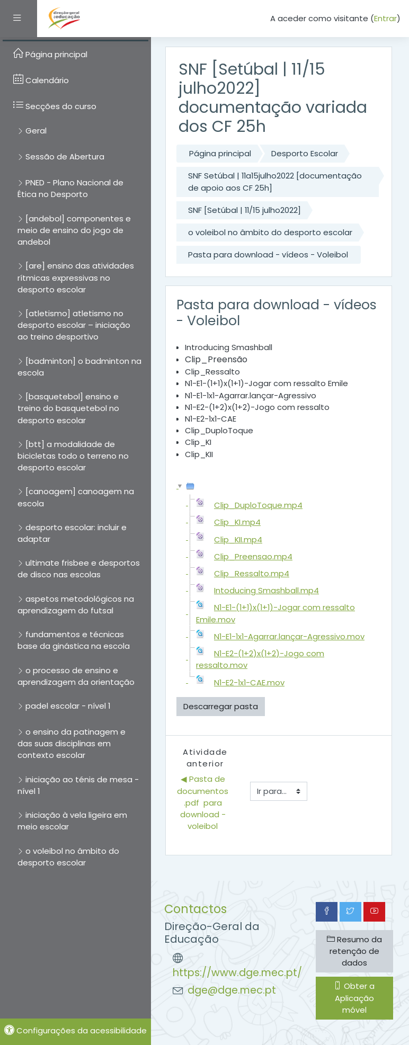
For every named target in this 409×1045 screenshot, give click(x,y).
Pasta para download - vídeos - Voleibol (268, 254)
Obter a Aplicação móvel (354, 997)
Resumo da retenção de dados (354, 951)
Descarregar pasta (220, 706)
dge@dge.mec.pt (232, 990)
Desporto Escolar (304, 153)
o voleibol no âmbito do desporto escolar (270, 232)
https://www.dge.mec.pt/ (237, 973)
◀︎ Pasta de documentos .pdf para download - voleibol (203, 802)
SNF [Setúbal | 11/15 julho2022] (244, 210)
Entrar (385, 18)
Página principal (220, 153)
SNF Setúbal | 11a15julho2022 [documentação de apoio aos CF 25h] (275, 181)
